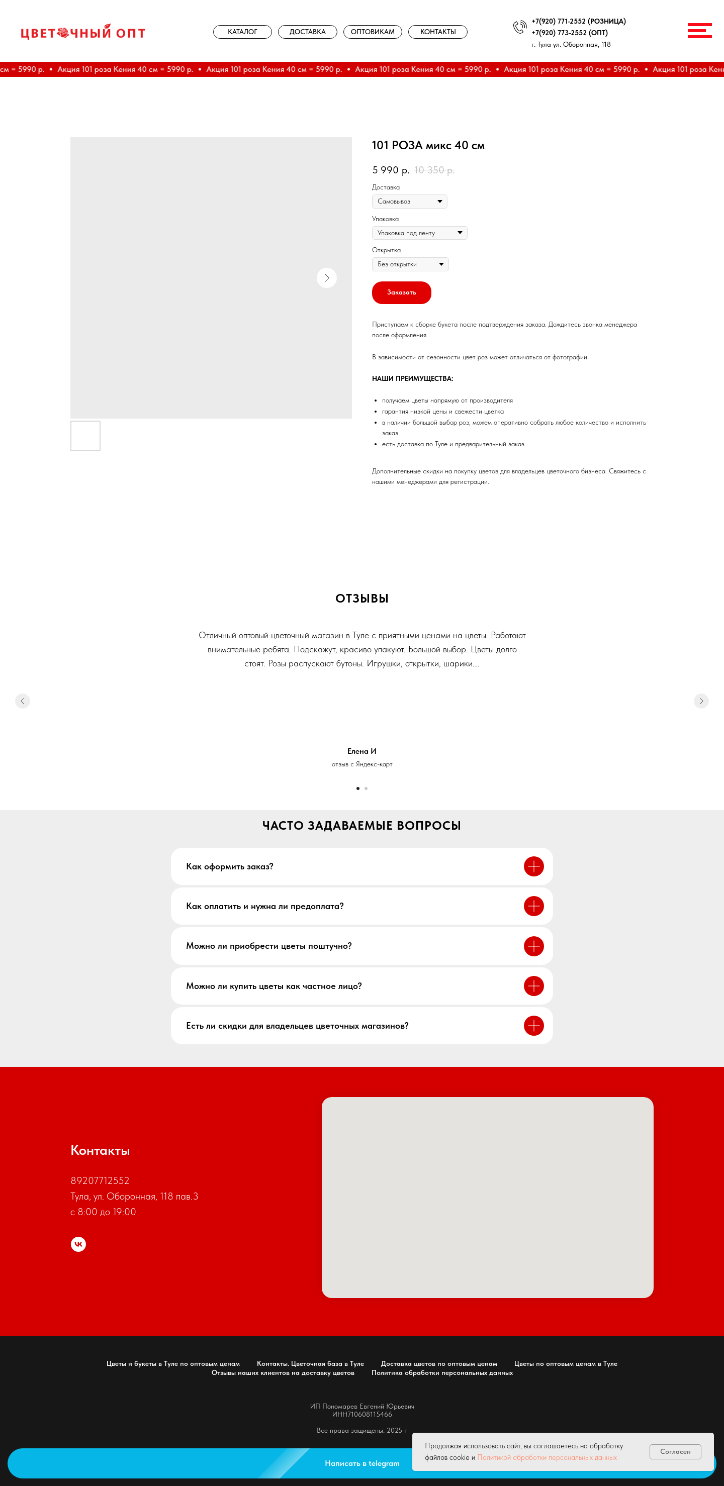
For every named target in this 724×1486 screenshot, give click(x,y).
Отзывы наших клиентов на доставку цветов (283, 1372)
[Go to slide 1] (357, 788)
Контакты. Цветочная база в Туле (310, 1363)
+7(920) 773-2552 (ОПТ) (569, 32)
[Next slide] (701, 701)
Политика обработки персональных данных (442, 1372)
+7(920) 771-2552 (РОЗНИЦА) (578, 21)
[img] (83, 31)
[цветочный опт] (78, 1244)
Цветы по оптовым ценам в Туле (565, 1363)
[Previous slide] (22, 701)
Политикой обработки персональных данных (547, 1457)
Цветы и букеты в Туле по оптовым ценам (173, 1363)
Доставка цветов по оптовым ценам (439, 1363)
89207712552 (100, 1180)
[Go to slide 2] (366, 788)
